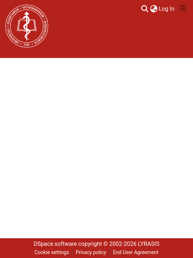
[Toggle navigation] (183, 8)
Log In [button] (167, 8)
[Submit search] (144, 9)
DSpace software (55, 243)
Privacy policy (91, 252)
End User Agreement (135, 252)
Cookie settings (52, 252)
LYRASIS (148, 243)
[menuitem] (153, 9)
